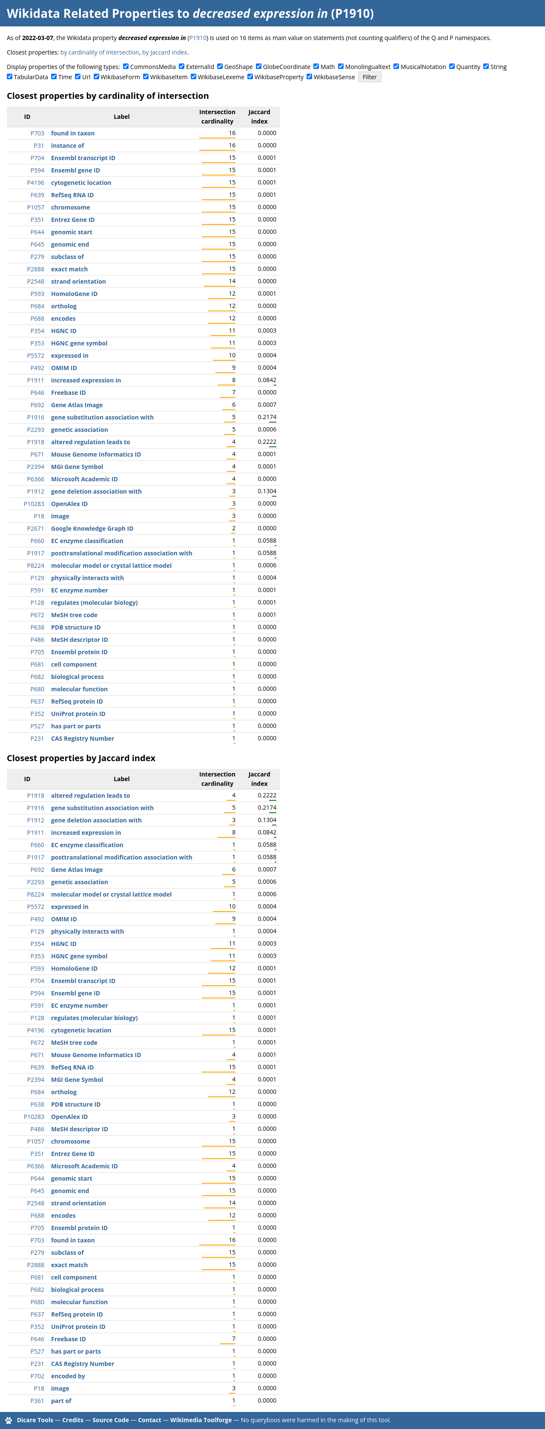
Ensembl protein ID (79, 652)
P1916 (35, 417)
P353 (37, 343)
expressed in (70, 355)
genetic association (79, 430)
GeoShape (238, 67)
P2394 (35, 467)
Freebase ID (68, 392)
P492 (37, 368)
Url (86, 77)
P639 (37, 195)
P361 (37, 1401)
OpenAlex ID (69, 504)
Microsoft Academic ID (84, 479)
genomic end (70, 244)
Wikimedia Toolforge (201, 1420)
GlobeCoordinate (286, 67)
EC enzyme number (79, 590)
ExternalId (200, 67)
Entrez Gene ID (73, 220)
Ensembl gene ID (75, 170)
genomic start (71, 232)
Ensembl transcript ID (83, 158)
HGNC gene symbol (79, 343)
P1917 (35, 553)
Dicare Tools (35, 1420)
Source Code (110, 1420)
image (60, 516)
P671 (37, 454)
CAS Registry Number (82, 738)
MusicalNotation (423, 67)
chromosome (70, 207)
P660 (37, 541)
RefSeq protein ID (77, 701)
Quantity (468, 67)
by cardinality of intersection (99, 52)
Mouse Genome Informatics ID (96, 454)
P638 (37, 627)
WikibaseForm (120, 77)
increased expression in (86, 380)
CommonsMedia (153, 67)
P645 (37, 244)
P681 (37, 664)
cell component (74, 664)
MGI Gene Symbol (77, 467)
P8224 (35, 565)
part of (61, 1401)
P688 (37, 318)
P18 (39, 516)
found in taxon (73, 133)
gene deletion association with (96, 491)
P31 (39, 145)
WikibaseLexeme (221, 77)
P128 (37, 602)
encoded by (68, 1376)
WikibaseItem (169, 77)
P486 (37, 639)
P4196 (35, 182)
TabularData (31, 77)
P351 (37, 220)
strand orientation (78, 281)
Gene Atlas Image (77, 405)
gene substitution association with (102, 417)
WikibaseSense (334, 77)
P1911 (35, 380)
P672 (37, 615)
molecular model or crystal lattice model (111, 565)
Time (65, 77)
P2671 (35, 528)
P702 (37, 1376)
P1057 (35, 207)
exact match (69, 269)
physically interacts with (87, 578)
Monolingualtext (367, 67)
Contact (149, 1420)
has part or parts (76, 726)
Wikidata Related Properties (90, 13)
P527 (37, 726)
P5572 (35, 355)
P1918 (35, 442)
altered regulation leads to (90, 442)
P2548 (35, 281)
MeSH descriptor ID (79, 639)
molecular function (79, 689)
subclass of (67, 257)
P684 (37, 306)
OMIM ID (64, 368)
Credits (72, 1420)
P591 (37, 590)
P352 (37, 714)
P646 (37, 392)
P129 (37, 578)
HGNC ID (64, 331)
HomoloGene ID (74, 294)
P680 (37, 689)
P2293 (35, 430)
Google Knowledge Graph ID (92, 528)
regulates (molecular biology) (94, 602)
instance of (67, 145)
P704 (37, 158)
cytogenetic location (81, 182)
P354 (37, 331)
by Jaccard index (164, 52)
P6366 (35, 479)
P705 (37, 652)
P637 (37, 701)
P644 (37, 232)
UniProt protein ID (78, 714)
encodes (63, 318)
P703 (37, 133)
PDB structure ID (76, 627)
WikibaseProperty (279, 77)
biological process (77, 677)
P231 (37, 738)
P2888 (35, 269)
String (498, 67)
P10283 (34, 504)
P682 (37, 677)
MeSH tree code (74, 615)
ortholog (64, 306)
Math (328, 67)
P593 (37, 294)
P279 (37, 257)
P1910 (198, 38)
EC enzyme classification (87, 541)
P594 (37, 170)
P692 (37, 405)
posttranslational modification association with (121, 553)
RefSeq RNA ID (72, 195)
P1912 (35, 491)
